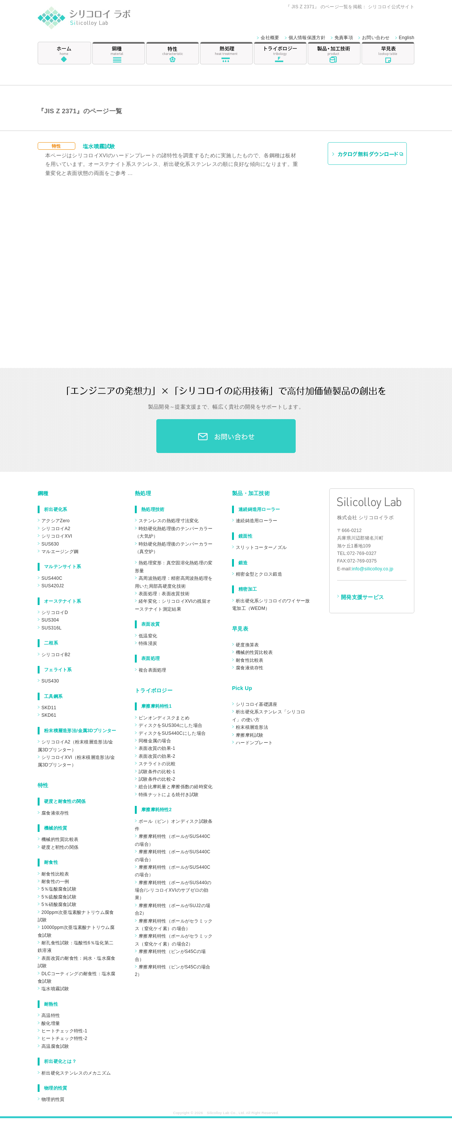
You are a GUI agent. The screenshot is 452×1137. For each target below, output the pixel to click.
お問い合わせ (376, 37)
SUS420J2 (52, 585)
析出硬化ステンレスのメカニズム (76, 1073)
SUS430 (50, 681)
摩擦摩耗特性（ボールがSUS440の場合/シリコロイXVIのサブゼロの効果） (173, 890)
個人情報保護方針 (307, 37)
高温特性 (50, 1015)
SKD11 (48, 707)
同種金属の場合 (155, 740)
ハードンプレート (254, 742)
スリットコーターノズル (261, 547)
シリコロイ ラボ (93, 20)
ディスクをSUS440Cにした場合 (172, 733)
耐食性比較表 (55, 874)
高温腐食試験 (55, 1046)
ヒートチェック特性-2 (64, 1038)
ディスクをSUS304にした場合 (170, 725)
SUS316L (51, 628)
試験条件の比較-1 (157, 771)
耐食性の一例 (55, 881)
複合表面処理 (152, 670)
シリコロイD (54, 612)
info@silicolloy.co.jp (372, 569)
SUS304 (50, 620)
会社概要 (270, 37)
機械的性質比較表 (59, 839)
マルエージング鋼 (59, 551)
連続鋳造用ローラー (257, 520)
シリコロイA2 (55, 528)
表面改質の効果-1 (157, 748)
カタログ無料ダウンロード (367, 153)
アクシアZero (55, 520)
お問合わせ (226, 436)
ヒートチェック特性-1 (64, 1031)
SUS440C (51, 578)
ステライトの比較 (157, 763)
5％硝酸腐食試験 (58, 904)
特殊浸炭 (148, 643)
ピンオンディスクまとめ (164, 718)
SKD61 (48, 715)
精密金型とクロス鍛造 (259, 574)
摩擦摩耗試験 (250, 735)
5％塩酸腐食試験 (58, 889)
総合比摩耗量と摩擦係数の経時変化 (175, 786)
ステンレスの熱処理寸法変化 (169, 520)
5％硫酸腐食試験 (58, 897)
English (406, 37)
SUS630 (50, 544)
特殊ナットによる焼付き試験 (169, 794)
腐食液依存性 (55, 813)
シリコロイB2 (55, 654)
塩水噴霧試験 (99, 146)
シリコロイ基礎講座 (257, 704)
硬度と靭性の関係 (59, 847)
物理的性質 (52, 1099)
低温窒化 (148, 635)
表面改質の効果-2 (157, 756)
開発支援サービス (362, 597)
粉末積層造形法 (252, 727)
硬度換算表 (247, 645)
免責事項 (343, 37)
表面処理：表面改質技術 (164, 593)
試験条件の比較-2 (157, 779)
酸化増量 (50, 1023)
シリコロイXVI (56, 536)
